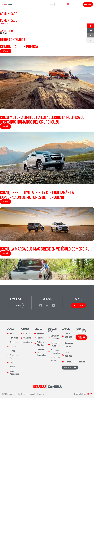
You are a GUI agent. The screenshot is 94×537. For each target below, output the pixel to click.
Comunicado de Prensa (19, 46)
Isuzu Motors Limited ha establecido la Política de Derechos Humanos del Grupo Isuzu (42, 119)
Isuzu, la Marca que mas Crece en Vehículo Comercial (44, 249)
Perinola (89, 394)
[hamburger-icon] (52, 4)
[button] (68, 4)
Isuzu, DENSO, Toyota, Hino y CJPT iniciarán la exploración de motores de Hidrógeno (37, 195)
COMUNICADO (4, 23)
